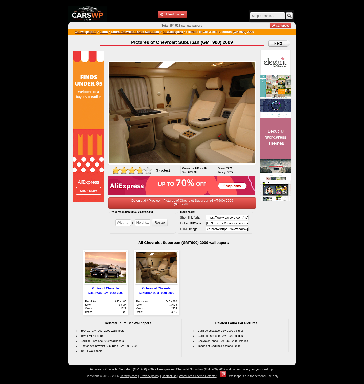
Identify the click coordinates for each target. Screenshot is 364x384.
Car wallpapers (85, 32)
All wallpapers (172, 32)
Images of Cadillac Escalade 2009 (219, 345)
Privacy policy (149, 376)
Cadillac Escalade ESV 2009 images (220, 335)
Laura (104, 32)
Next (278, 43)
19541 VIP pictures (92, 335)
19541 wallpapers (91, 350)
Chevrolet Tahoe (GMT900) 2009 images (223, 340)
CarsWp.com (128, 376)
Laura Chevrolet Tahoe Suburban (134, 32)
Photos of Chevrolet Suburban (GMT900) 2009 (109, 345)
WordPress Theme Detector (197, 376)
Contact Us (169, 376)
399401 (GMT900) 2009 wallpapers (102, 330)
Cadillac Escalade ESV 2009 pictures (221, 330)
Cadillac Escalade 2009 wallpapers (102, 340)
